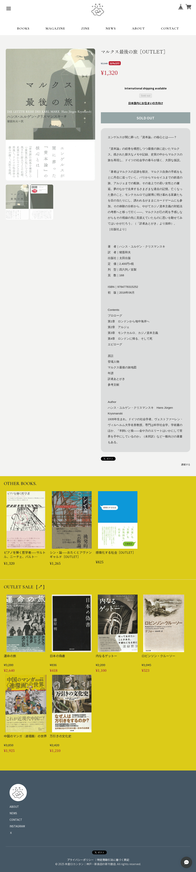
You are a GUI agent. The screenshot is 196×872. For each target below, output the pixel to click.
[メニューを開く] (8, 8)
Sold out (145, 95)
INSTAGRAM (17, 826)
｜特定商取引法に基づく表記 (111, 860)
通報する (185, 464)
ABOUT (138, 28)
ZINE (85, 28)
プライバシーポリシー (80, 860)
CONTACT (170, 28)
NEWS (111, 28)
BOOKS (23, 28)
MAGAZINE (55, 28)
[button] (17, 202)
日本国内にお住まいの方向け (145, 103)
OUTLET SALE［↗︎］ (25, 587)
